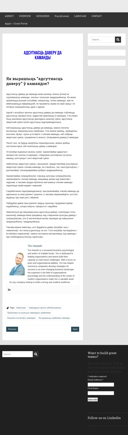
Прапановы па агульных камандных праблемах (29, 313)
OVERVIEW (25, 16)
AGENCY (9, 16)
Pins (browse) (62, 16)
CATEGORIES (42, 16)
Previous (12, 329)
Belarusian (21, 308)
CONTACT (96, 16)
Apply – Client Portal (16, 23)
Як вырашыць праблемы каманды (54, 318)
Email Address (95, 379)
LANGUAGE (80, 16)
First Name (93, 388)
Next (75, 329)
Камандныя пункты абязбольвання (45, 308)
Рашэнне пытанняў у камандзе (21, 318)
